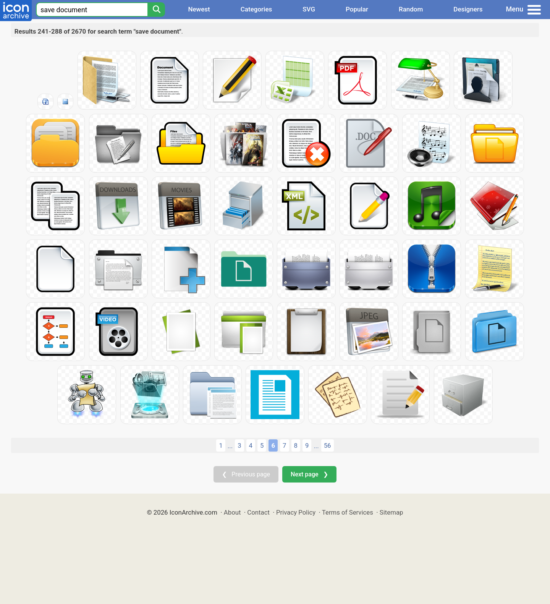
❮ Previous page (246, 474)
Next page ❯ (309, 474)
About (232, 512)
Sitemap (391, 512)
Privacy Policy (295, 512)
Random (411, 9)
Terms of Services (347, 512)
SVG (308, 9)
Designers (467, 9)
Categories (256, 9)
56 (327, 445)
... (230, 446)
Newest (199, 9)
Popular (357, 9)
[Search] (156, 9)
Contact (258, 512)
